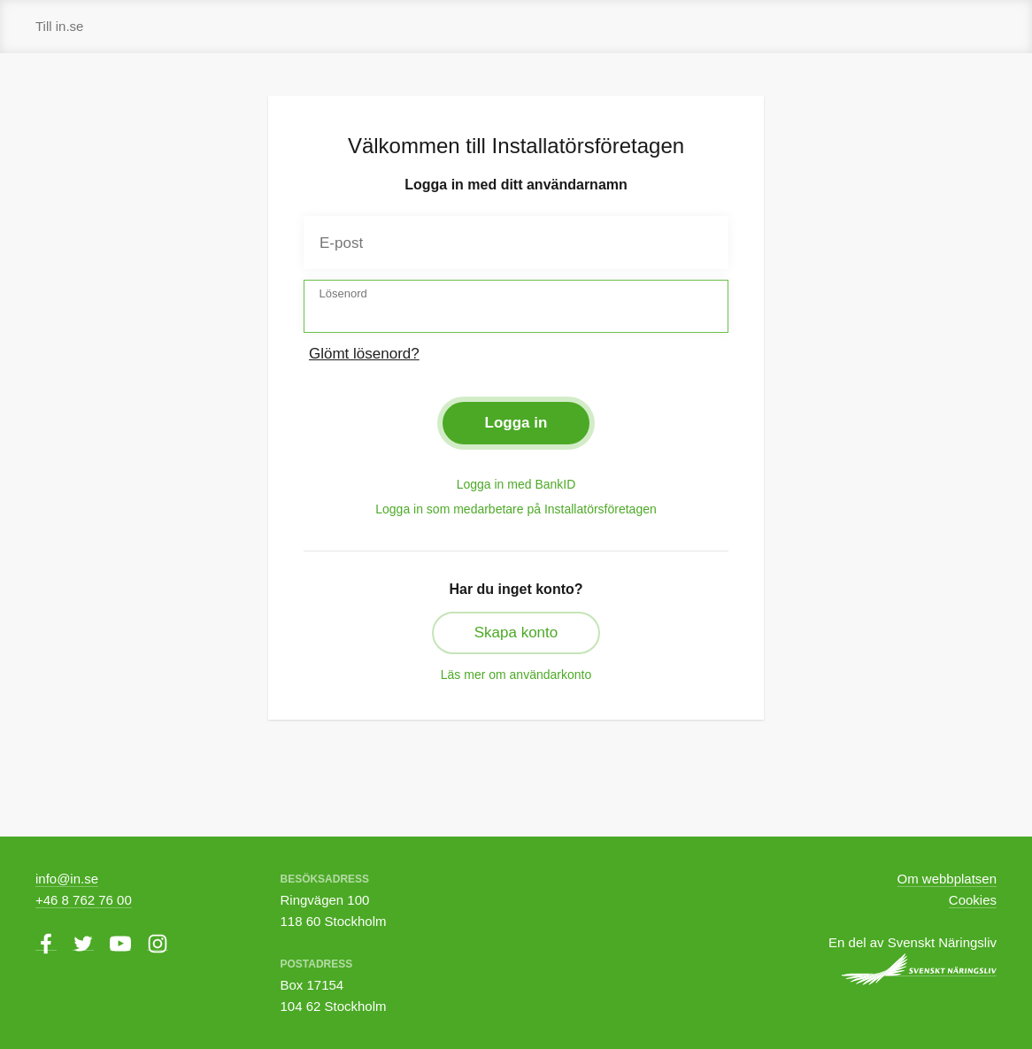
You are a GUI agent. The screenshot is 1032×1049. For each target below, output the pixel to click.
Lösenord (343, 293)
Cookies (973, 899)
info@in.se (66, 878)
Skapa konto (516, 632)
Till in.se (59, 26)
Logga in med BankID (516, 484)
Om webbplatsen (947, 878)
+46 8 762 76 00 (83, 899)
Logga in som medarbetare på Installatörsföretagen (516, 509)
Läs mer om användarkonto (516, 674)
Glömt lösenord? (364, 353)
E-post (341, 243)
